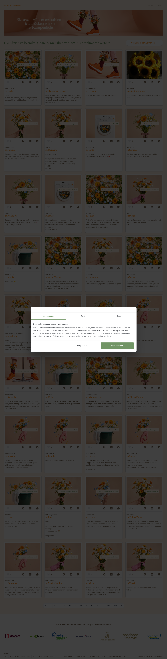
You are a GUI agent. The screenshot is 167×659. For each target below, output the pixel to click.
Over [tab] (119, 316)
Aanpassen (83, 345)
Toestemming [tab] (48, 316)
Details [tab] (84, 316)
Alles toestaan (117, 345)
